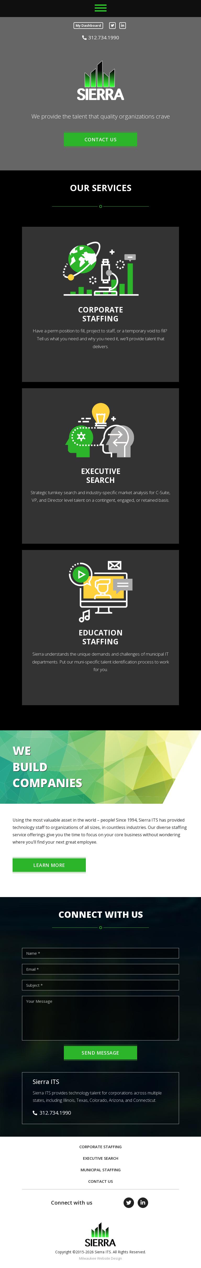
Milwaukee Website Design (100, 1258)
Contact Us (100, 1181)
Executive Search (100, 1158)
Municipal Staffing (101, 1169)
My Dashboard (88, 25)
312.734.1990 (100, 38)
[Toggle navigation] (101, 8)
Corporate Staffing (100, 1146)
